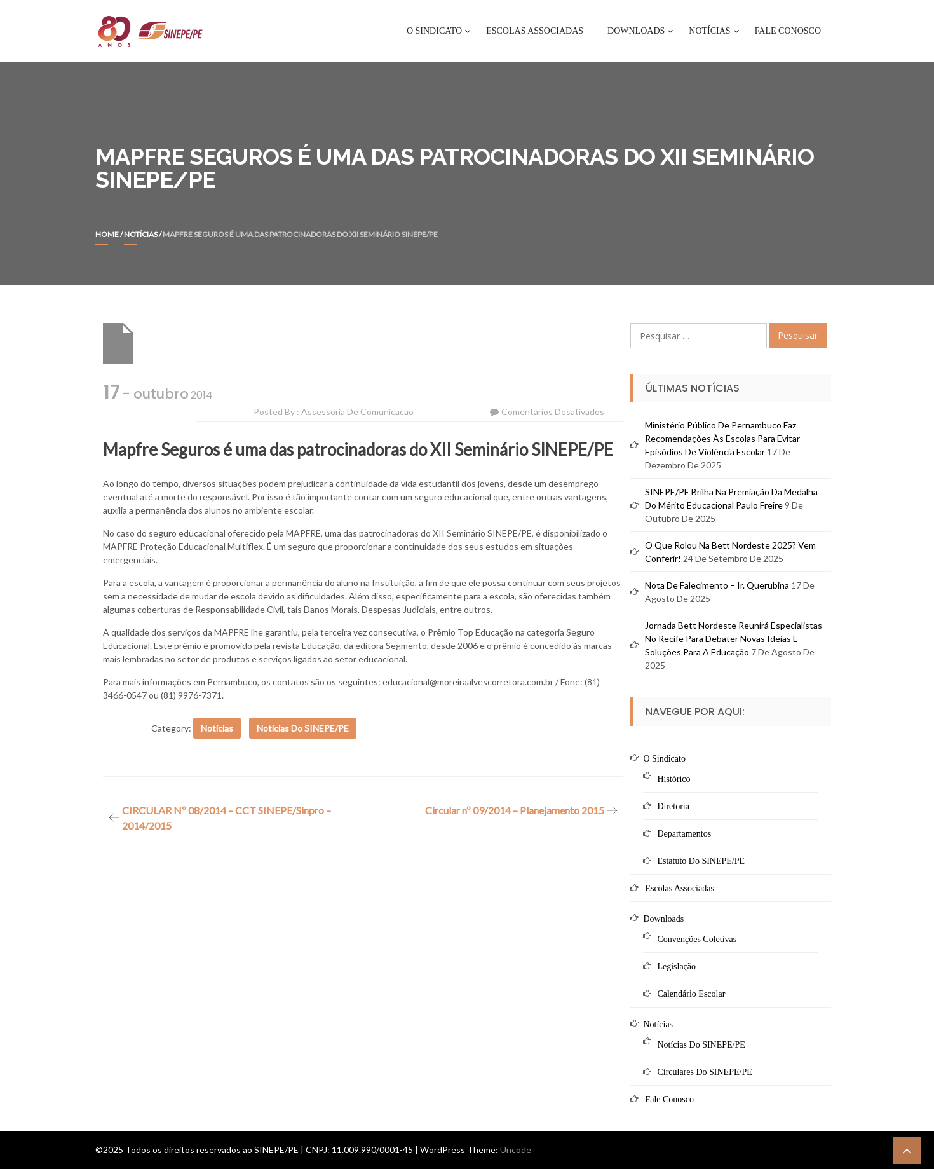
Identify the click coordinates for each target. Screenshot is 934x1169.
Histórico (673, 779)
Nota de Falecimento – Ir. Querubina (717, 585)
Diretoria (673, 806)
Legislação (676, 966)
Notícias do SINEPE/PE (303, 728)
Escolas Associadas (534, 31)
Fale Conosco (788, 31)
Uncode (515, 1149)
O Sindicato (434, 31)
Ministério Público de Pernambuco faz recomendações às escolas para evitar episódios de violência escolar (722, 438)
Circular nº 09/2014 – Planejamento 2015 (514, 810)
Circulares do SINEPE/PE (704, 1072)
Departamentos (684, 833)
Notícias (709, 31)
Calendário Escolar (691, 994)
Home (107, 234)
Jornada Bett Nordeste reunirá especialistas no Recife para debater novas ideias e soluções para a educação (733, 638)
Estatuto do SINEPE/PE (701, 861)
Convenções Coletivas (696, 939)
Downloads (636, 31)
